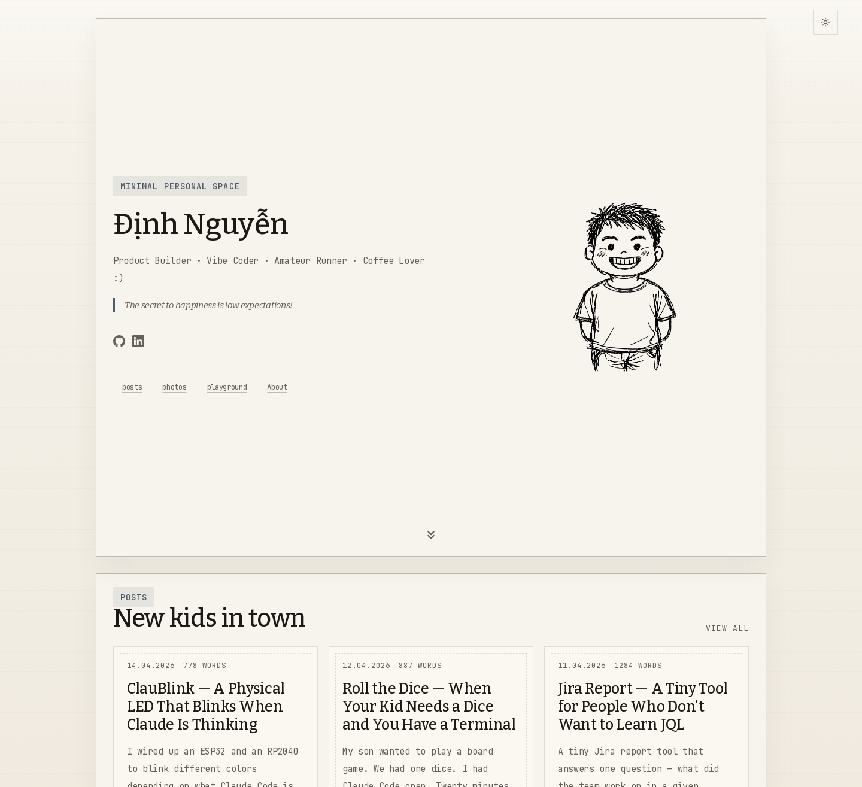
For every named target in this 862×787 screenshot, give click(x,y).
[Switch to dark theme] (825, 22)
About (277, 387)
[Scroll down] (431, 538)
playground (227, 387)
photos (174, 387)
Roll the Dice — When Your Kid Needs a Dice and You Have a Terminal (429, 707)
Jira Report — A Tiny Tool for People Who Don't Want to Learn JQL (643, 707)
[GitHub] (119, 342)
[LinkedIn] (138, 342)
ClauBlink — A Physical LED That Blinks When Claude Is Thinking (206, 707)
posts (132, 387)
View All (727, 628)
